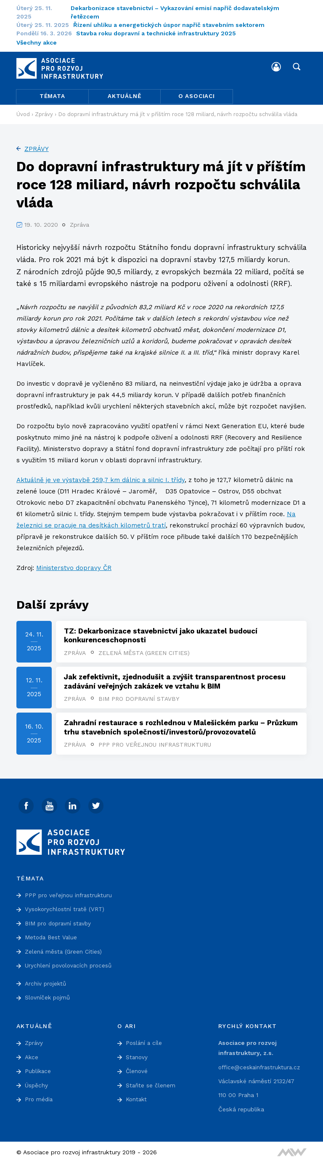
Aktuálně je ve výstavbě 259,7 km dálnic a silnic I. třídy (100, 478)
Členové (137, 1069)
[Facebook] (26, 805)
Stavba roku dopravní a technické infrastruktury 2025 (161, 33)
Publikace (38, 1069)
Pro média (39, 1097)
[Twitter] (97, 805)
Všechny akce (36, 42)
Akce (32, 1055)
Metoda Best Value (52, 936)
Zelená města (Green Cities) (144, 650)
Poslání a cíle (145, 1041)
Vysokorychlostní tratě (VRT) (66, 907)
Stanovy (137, 1055)
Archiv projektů (46, 982)
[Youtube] (50, 805)
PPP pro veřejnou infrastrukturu (154, 743)
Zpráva (75, 650)
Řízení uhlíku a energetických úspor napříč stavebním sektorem (174, 24)
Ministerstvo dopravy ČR (73, 566)
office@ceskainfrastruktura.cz (261, 1065)
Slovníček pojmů (48, 996)
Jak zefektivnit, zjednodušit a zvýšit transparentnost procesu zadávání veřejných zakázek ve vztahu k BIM (175, 680)
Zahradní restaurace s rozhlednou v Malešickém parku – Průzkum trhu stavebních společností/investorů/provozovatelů (181, 725)
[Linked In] (74, 805)
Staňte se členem (151, 1083)
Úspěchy (37, 1083)
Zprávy (36, 147)
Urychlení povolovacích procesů (70, 964)
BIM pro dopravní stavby (138, 697)
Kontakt (137, 1097)
